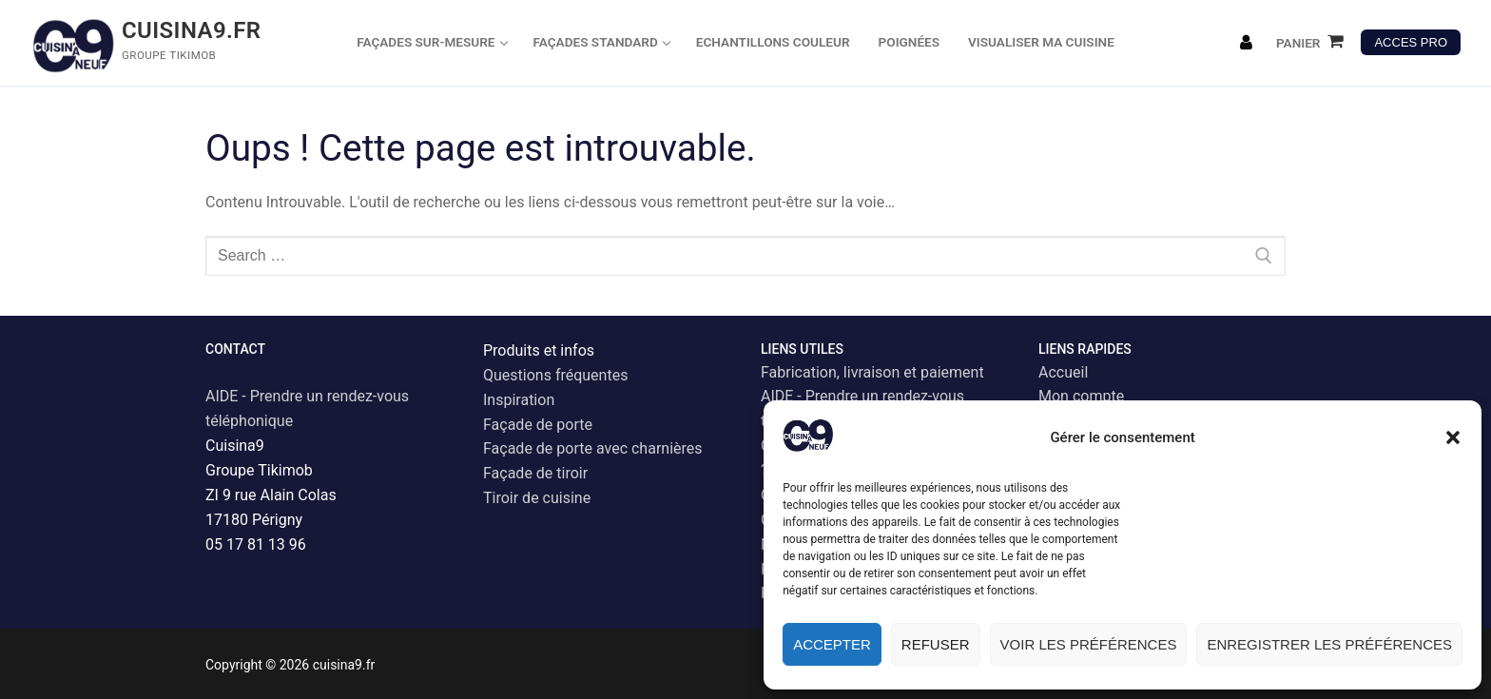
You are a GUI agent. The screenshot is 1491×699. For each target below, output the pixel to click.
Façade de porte (537, 425)
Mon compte (1081, 396)
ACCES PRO (1410, 42)
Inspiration (518, 400)
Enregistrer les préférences (1329, 644)
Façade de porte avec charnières (593, 448)
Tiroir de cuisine (537, 498)
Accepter (832, 644)
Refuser (935, 644)
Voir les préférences (1088, 644)
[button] (1452, 437)
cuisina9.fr (191, 30)
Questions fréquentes (555, 375)
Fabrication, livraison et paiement (872, 372)
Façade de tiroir (535, 473)
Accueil (1063, 372)
